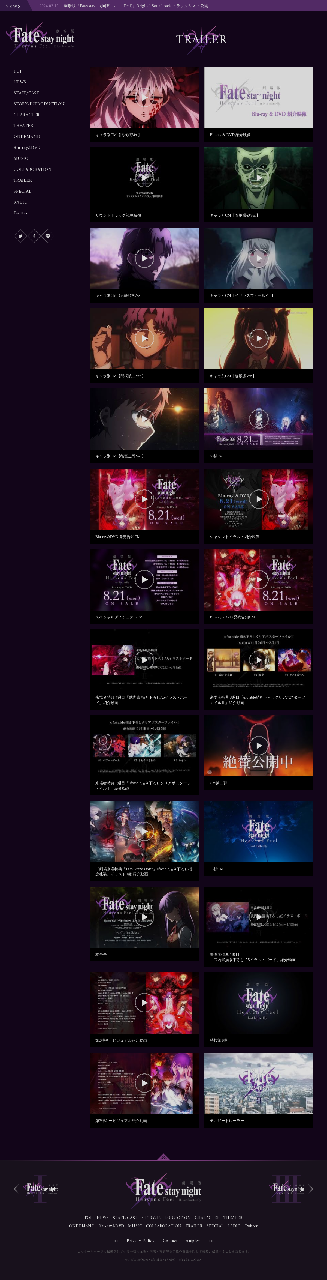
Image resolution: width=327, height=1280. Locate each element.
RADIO (21, 202)
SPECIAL (23, 191)
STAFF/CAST (26, 93)
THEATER (24, 126)
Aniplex (193, 1241)
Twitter (21, 213)
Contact (170, 1241)
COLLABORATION (33, 170)
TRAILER (23, 180)
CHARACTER (27, 115)
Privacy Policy (141, 1241)
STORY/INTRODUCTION (39, 104)
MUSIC (21, 159)
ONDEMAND (27, 137)
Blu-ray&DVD (27, 148)
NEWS (20, 82)
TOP (18, 71)
